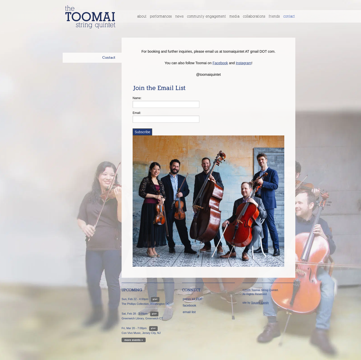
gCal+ (155, 299)
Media (234, 16)
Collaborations (254, 16)
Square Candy (260, 302)
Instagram (243, 63)
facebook (189, 305)
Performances (161, 16)
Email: (137, 113)
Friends (274, 16)
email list (189, 312)
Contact (289, 16)
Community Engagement (206, 16)
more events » (133, 339)
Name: (137, 98)
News (179, 16)
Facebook (220, 63)
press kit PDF (193, 299)
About (141, 16)
